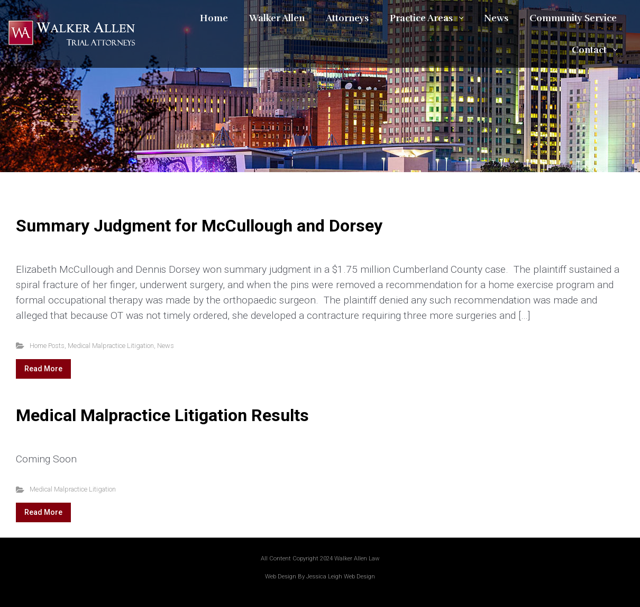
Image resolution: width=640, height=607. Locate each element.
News (165, 346)
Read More (43, 368)
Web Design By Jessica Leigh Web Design (320, 576)
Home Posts (47, 346)
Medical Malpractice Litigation (111, 346)
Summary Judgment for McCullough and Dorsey (199, 226)
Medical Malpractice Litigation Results (162, 415)
